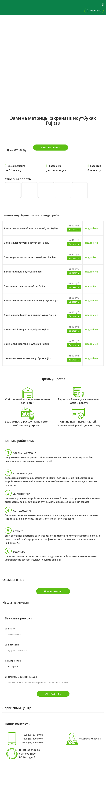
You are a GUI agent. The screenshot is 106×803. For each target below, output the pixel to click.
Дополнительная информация (21, 676)
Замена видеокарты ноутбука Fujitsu (25, 286)
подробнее (91, 228)
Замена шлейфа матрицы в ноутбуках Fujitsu (30, 314)
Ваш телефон (12, 644)
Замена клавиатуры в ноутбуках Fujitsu (26, 242)
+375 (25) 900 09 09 (32, 742)
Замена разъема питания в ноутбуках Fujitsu (30, 257)
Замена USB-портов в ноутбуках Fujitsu (26, 343)
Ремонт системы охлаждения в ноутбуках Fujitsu (32, 300)
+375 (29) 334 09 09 (32, 735)
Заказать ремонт (50, 147)
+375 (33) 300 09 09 (32, 739)
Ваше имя (10, 628)
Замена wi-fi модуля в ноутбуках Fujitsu (26, 329)
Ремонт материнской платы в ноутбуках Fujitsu (31, 228)
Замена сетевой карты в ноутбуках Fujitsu (28, 358)
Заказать (74, 229)
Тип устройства (13, 660)
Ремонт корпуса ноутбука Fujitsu (23, 271)
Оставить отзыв (53, 591)
